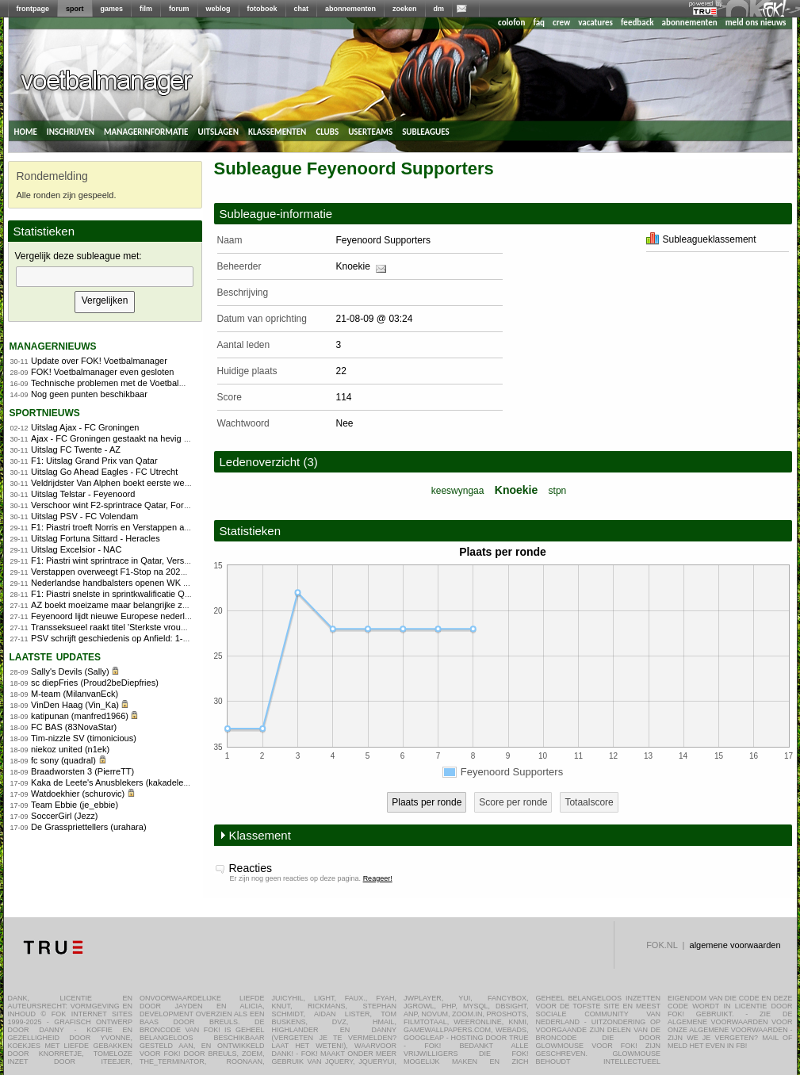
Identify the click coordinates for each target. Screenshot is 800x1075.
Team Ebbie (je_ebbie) (74, 804)
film (146, 9)
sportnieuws (45, 411)
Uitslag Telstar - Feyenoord (83, 494)
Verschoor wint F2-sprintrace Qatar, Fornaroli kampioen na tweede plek (168, 505)
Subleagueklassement (701, 239)
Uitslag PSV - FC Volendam (84, 516)
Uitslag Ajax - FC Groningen (85, 427)
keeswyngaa (457, 490)
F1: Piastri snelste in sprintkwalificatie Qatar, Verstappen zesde (152, 594)
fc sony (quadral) (63, 760)
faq (539, 22)
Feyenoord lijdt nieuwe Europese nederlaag (115, 616)
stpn (558, 490)
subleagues (426, 131)
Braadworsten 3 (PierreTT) (82, 771)
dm (439, 9)
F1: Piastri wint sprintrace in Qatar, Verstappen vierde (134, 560)
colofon (511, 22)
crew (561, 22)
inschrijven (70, 131)
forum (179, 9)
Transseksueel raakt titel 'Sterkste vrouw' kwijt (119, 627)
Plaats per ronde (426, 802)
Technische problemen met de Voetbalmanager (122, 383)
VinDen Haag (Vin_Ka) (75, 705)
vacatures (595, 22)
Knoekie (353, 266)
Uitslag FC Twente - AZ (76, 449)
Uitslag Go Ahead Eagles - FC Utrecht (104, 471)
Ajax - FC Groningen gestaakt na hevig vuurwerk (125, 438)
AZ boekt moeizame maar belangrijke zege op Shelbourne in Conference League (187, 605)
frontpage (33, 9)
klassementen (277, 131)
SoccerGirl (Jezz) (64, 816)
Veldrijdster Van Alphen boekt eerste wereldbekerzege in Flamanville (163, 483)
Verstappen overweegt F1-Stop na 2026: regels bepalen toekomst (158, 571)
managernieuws (53, 345)
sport (75, 9)
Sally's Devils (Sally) (70, 671)
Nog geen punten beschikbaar (89, 394)
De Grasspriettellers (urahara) (89, 827)
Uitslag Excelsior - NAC (76, 549)
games (112, 9)
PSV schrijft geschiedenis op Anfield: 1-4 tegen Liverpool (140, 638)
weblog (218, 9)
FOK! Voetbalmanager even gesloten (102, 372)
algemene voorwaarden (735, 945)
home (25, 131)
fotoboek (262, 9)
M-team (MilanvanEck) (74, 693)
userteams (370, 131)
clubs (327, 131)
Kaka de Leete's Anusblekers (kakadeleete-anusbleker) (137, 782)
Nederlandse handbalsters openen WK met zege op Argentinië (152, 582)
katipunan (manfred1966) (79, 716)
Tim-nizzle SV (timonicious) (83, 738)
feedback (637, 22)
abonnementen (350, 9)
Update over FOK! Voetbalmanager (99, 360)
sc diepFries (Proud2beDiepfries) (95, 682)
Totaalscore (589, 802)
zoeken (404, 9)
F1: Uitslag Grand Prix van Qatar (94, 460)
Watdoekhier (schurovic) (77, 793)
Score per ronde (513, 802)
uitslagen (218, 131)
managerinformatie (146, 131)
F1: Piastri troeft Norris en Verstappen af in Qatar (125, 527)
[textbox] (104, 276)
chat (301, 9)
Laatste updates (55, 656)
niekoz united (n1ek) (70, 749)
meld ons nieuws (756, 22)
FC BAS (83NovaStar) (74, 727)
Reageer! (377, 878)
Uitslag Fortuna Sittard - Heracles (95, 538)
